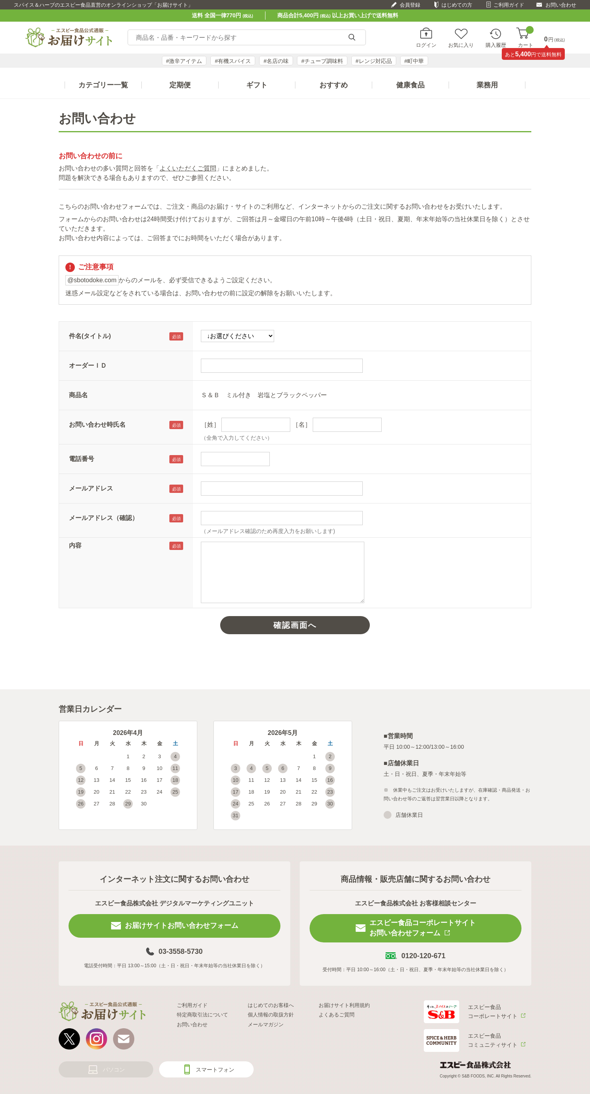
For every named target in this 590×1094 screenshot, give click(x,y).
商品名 (78, 395)
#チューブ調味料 (322, 61)
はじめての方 (457, 5)
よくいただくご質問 (188, 168)
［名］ (301, 424)
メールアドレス (91, 488)
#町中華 (414, 61)
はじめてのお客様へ (271, 1005)
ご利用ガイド (509, 5)
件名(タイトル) (90, 336)
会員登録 (410, 5)
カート (525, 38)
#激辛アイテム (184, 61)
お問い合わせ (560, 5)
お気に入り (461, 45)
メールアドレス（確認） (103, 518)
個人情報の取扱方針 (271, 1015)
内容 (75, 545)
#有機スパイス (233, 61)
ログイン (426, 45)
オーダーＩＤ (88, 365)
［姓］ (210, 424)
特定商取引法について (202, 1015)
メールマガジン (266, 1024)
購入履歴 (496, 45)
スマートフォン (215, 1069)
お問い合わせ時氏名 (97, 424)
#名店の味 (276, 61)
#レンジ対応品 (374, 61)
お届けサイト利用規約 (344, 1005)
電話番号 (81, 458)
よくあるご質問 (336, 1015)
